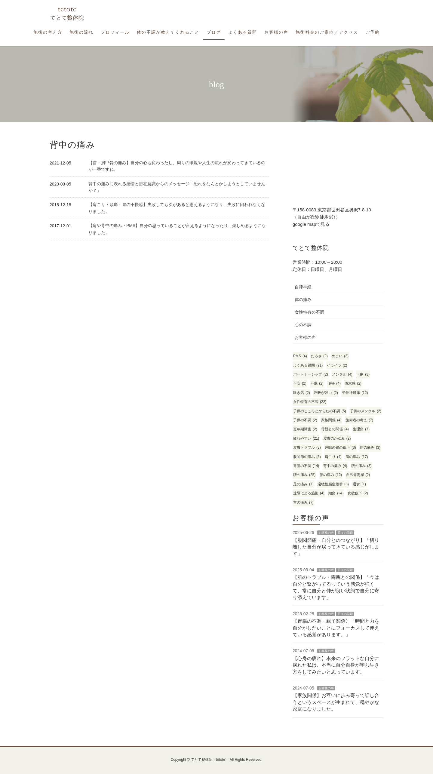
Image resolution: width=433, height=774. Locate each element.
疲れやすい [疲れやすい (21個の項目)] (306, 438)
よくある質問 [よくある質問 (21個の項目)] (308, 365)
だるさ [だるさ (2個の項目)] (319, 356)
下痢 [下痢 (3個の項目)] (363, 374)
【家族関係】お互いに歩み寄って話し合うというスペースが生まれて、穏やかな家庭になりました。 (336, 702)
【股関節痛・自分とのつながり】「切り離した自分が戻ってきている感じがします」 (336, 547)
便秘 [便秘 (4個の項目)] (334, 383)
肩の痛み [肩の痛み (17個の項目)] (356, 456)
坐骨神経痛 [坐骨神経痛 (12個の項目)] (355, 392)
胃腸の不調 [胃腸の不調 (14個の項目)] (306, 465)
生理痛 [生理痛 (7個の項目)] (361, 429)
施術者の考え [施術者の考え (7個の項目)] (359, 420)
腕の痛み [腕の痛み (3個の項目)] (361, 465)
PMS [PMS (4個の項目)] (300, 356)
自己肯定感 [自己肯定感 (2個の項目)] (358, 474)
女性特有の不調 (309, 312)
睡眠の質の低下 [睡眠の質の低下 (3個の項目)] (340, 447)
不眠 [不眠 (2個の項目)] (317, 383)
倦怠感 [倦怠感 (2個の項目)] (353, 383)
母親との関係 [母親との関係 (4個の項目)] (335, 429)
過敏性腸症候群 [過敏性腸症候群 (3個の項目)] (333, 484)
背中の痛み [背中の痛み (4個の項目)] (335, 465)
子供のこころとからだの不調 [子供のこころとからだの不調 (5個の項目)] (319, 411)
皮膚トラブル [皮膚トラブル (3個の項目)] (307, 447)
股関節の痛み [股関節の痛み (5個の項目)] (307, 456)
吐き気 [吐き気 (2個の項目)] (301, 392)
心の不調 (303, 324)
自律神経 (303, 286)
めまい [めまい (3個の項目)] (340, 356)
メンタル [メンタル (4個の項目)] (342, 374)
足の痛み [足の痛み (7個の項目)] (303, 484)
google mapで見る (311, 224)
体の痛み (303, 299)
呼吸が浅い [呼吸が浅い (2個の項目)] (326, 392)
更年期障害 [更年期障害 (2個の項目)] (305, 429)
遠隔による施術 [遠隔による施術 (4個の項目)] (308, 493)
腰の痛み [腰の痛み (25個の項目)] (304, 474)
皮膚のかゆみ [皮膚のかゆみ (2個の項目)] (337, 438)
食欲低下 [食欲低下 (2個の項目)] (358, 493)
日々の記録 (345, 532)
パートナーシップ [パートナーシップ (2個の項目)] (310, 374)
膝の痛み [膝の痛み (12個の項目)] (331, 474)
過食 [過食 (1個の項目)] (359, 484)
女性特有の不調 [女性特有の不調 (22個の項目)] (309, 401)
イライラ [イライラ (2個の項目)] (337, 365)
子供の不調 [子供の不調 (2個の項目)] (305, 420)
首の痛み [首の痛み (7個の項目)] (303, 502)
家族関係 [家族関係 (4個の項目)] (331, 420)
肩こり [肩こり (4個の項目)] (333, 456)
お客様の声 (305, 337)
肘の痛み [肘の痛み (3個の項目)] (370, 447)
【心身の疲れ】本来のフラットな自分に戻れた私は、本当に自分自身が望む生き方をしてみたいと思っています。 (336, 665)
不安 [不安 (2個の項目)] (299, 383)
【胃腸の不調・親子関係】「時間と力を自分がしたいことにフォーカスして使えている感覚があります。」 (336, 628)
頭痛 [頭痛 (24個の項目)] (335, 493)
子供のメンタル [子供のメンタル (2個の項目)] (365, 411)
